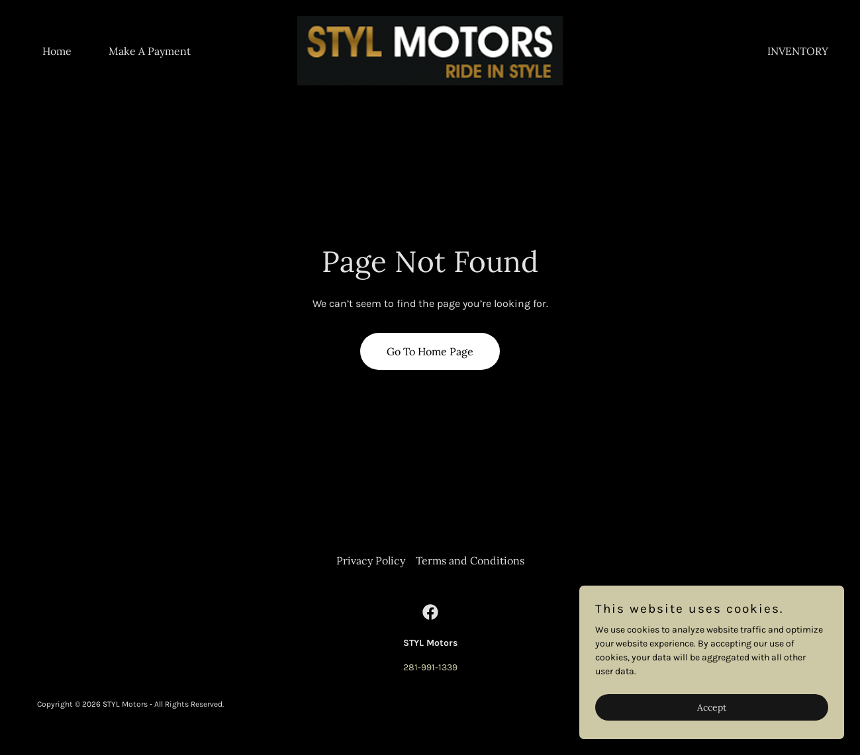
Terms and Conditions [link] (470, 560)
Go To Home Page (430, 351)
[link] (430, 50)
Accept (711, 734)
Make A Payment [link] (150, 51)
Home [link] (57, 51)
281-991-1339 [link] (430, 667)
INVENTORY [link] (797, 51)
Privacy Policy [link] (370, 560)
